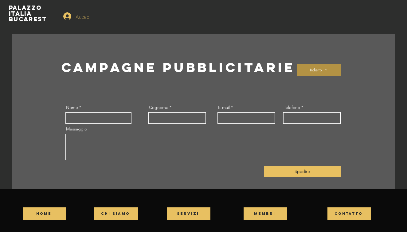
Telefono (292, 107)
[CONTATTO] (349, 213)
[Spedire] (302, 171)
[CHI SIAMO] (116, 213)
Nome (72, 107)
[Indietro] (319, 70)
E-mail (224, 107)
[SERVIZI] (188, 213)
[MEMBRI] (265, 213)
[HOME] (44, 213)
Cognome (158, 107)
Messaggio (76, 129)
